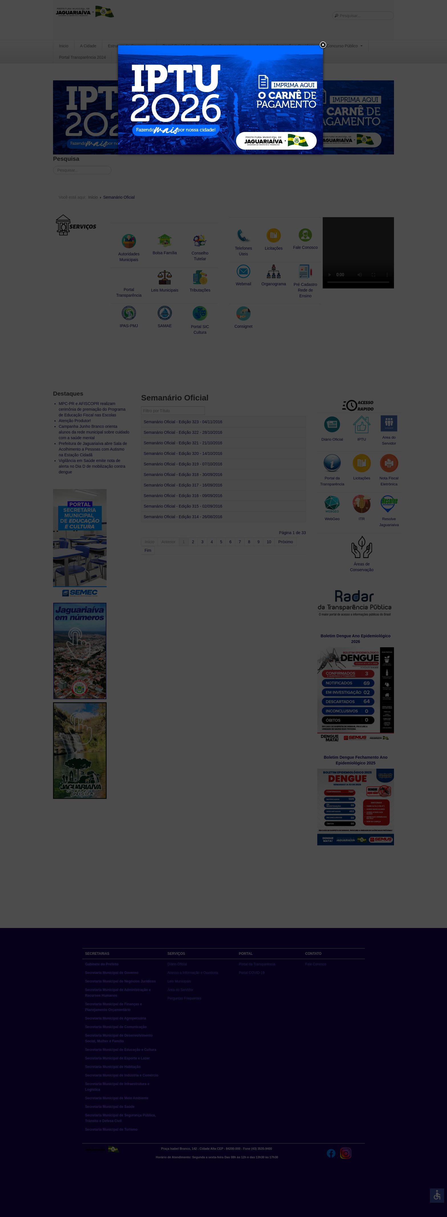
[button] (323, 45)
